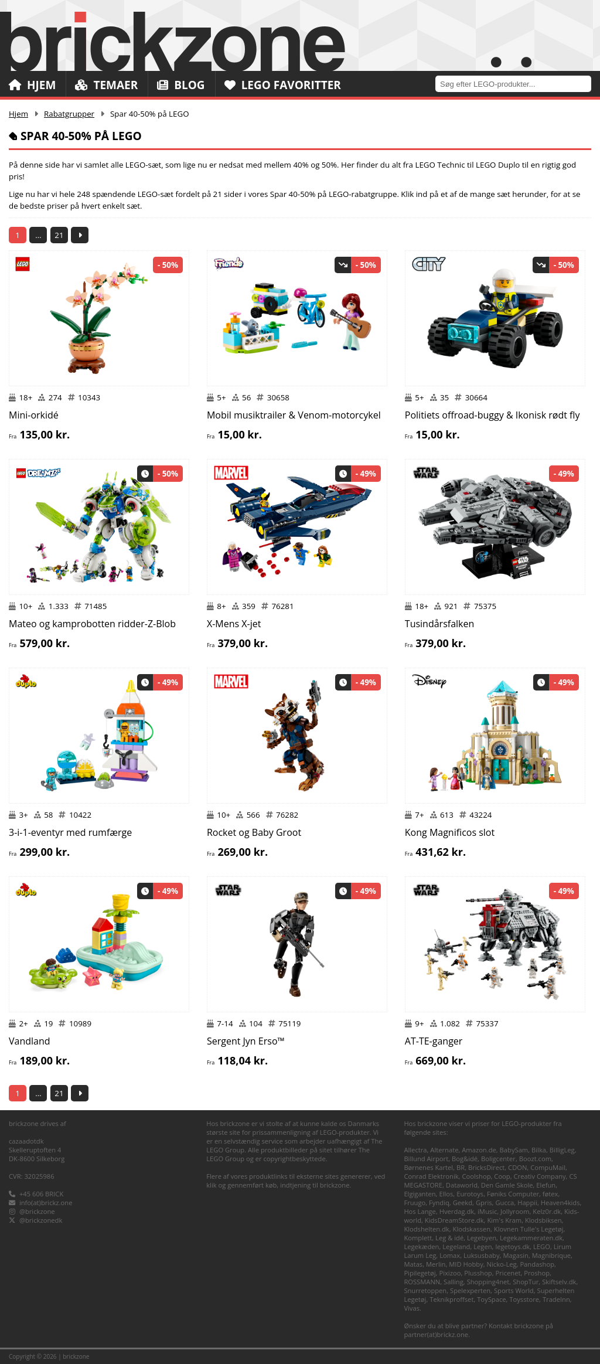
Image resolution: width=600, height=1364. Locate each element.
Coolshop (476, 1176)
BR (460, 1167)
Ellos (446, 1193)
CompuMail (547, 1167)
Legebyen (481, 1237)
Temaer (106, 85)
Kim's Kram (504, 1220)
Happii (527, 1202)
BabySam (514, 1149)
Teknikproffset (451, 1299)
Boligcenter (498, 1158)
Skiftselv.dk (559, 1281)
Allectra (415, 1149)
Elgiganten (419, 1193)
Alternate (444, 1149)
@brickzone (37, 1211)
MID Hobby (466, 1264)
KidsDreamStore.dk (454, 1220)
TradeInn (556, 1299)
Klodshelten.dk (426, 1228)
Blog (180, 85)
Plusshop (478, 1272)
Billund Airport (426, 1158)
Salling (453, 1281)
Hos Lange (420, 1211)
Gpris (484, 1202)
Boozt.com (535, 1158)
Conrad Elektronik (431, 1176)
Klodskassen (471, 1228)
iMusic (487, 1211)
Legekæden (421, 1246)
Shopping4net (488, 1281)
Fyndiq (439, 1202)
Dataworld (462, 1185)
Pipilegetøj (419, 1272)
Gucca (504, 1202)
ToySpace (491, 1299)
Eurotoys (469, 1193)
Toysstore (524, 1299)
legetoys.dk (512, 1246)
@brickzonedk (40, 1220)
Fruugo (414, 1202)
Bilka (538, 1149)
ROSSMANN (422, 1281)
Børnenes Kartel (428, 1167)
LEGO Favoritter (282, 85)
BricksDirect (486, 1167)
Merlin (435, 1264)
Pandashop (537, 1264)
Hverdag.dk (457, 1211)
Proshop (537, 1272)
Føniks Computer (513, 1193)
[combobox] (517, 83)
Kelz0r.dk (547, 1211)
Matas (413, 1264)
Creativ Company (540, 1176)
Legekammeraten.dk (531, 1237)
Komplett (418, 1237)
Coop (502, 1176)
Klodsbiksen (543, 1220)
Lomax (449, 1255)
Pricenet (508, 1272)
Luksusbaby (481, 1255)
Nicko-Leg (502, 1264)
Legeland (456, 1246)
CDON (517, 1167)
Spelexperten (470, 1290)
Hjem (32, 85)
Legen (482, 1246)
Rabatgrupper (69, 113)
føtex (550, 1193)
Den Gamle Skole (507, 1185)
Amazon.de (479, 1149)
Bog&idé (465, 1158)
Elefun (545, 1185)
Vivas (412, 1308)
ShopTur (525, 1281)
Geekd (462, 1202)
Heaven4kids (560, 1202)
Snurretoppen (425, 1290)
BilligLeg (562, 1149)
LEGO (541, 1246)
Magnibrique (551, 1255)
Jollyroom (514, 1211)
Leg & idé (449, 1237)
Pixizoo (450, 1272)
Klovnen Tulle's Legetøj (529, 1228)
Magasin (516, 1255)
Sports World (514, 1290)
